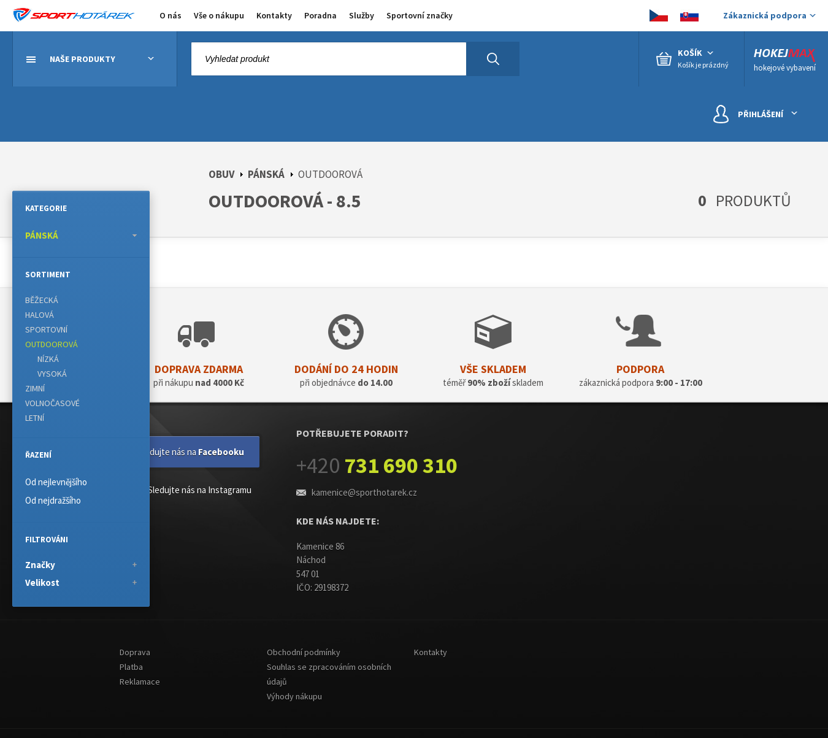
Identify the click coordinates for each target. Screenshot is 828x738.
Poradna (320, 15)
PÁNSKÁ (266, 174)
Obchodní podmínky (303, 652)
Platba (131, 666)
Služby (361, 15)
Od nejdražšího (53, 500)
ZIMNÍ (35, 388)
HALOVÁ (39, 314)
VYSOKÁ (52, 373)
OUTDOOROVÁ (51, 344)
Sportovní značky (419, 15)
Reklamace (140, 681)
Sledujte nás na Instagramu (190, 491)
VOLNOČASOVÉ (52, 403)
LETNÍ (34, 417)
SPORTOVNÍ (46, 329)
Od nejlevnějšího (56, 482)
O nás (170, 15)
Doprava (135, 652)
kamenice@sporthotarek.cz (364, 492)
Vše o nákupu (219, 15)
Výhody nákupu (294, 696)
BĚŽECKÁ (41, 300)
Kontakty (274, 15)
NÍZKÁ (48, 358)
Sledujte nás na (191, 452)
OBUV (221, 174)
